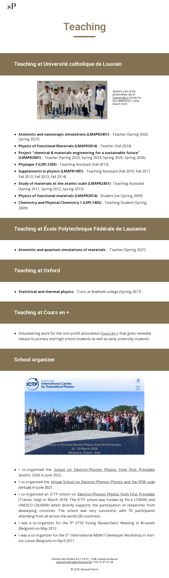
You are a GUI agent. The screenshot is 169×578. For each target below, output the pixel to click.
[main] (84, 28)
